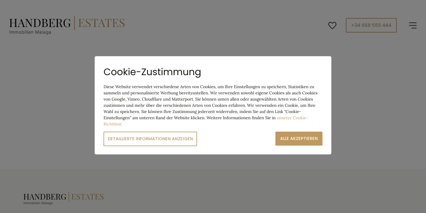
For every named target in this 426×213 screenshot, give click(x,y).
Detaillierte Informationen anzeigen (150, 139)
